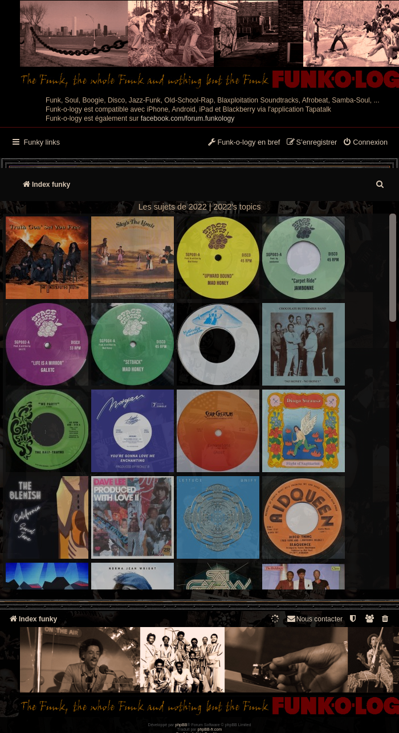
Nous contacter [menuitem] (314, 619)
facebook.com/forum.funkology (188, 118)
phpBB (181, 725)
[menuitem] (365, 143)
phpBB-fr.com (210, 729)
